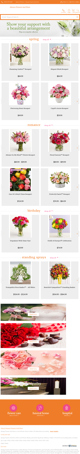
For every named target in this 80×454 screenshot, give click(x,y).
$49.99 (20, 115)
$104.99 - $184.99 (60, 294)
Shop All (46, 39)
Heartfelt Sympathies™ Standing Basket (59, 287)
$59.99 (59, 115)
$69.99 (20, 248)
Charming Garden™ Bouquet (20, 69)
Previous (2, 62)
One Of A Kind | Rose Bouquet (20, 194)
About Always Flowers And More (12, 382)
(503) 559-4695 (8, 2)
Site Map (73, 452)
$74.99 (59, 248)
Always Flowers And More (20, 7)
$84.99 (20, 76)
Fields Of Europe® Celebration (59, 241)
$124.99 (20, 201)
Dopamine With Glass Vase (20, 241)
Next (77, 62)
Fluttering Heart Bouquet (20, 108)
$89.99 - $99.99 (20, 162)
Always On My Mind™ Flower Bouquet (20, 155)
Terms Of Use (43, 452)
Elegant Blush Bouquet (59, 69)
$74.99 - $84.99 (59, 201)
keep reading (54, 384)
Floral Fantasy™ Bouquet (59, 155)
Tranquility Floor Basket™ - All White (20, 287)
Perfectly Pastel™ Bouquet (59, 194)
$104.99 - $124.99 (20, 294)
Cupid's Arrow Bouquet (59, 108)
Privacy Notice (52, 452)
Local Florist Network (63, 452)
